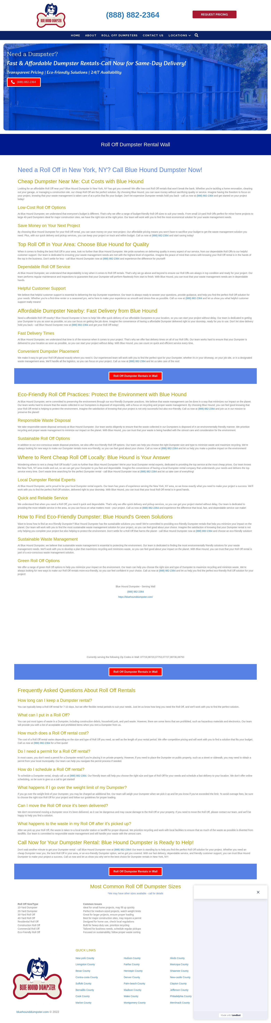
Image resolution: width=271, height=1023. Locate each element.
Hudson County (132, 958)
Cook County (83, 996)
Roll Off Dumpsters (119, 35)
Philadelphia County (181, 996)
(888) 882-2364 (205, 195)
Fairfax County (131, 964)
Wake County (131, 996)
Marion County (83, 1002)
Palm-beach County (134, 983)
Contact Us (153, 35)
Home (75, 35)
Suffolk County (83, 983)
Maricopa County (179, 964)
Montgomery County (135, 1002)
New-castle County (180, 977)
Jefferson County (179, 990)
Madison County (132, 990)
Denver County (132, 977)
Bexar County (83, 970)
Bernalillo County (85, 990)
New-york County (85, 958)
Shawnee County (179, 970)
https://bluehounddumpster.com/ (135, 597)
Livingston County (85, 964)
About (91, 35)
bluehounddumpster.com (32, 1012)
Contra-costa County (87, 977)
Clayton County (178, 983)
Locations (178, 35)
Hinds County (177, 958)
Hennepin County (133, 970)
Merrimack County (180, 1002)
